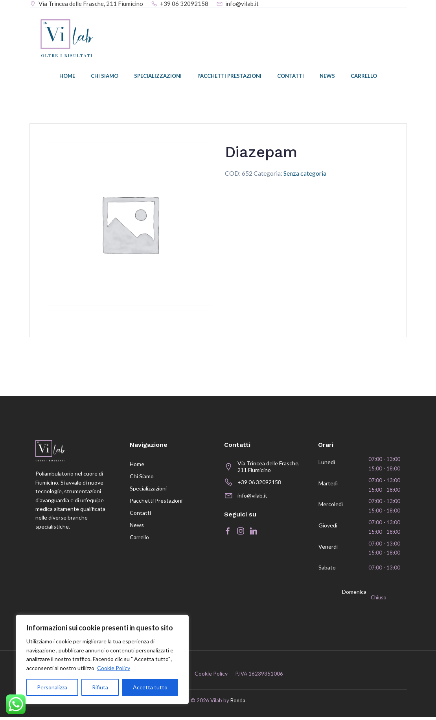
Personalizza (52, 687)
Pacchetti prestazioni (229, 76)
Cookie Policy (113, 668)
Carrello (364, 76)
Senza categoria (304, 173)
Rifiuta (100, 687)
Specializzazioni (158, 76)
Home (67, 76)
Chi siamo (104, 76)
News (327, 76)
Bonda (237, 703)
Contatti (290, 76)
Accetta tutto (150, 687)
